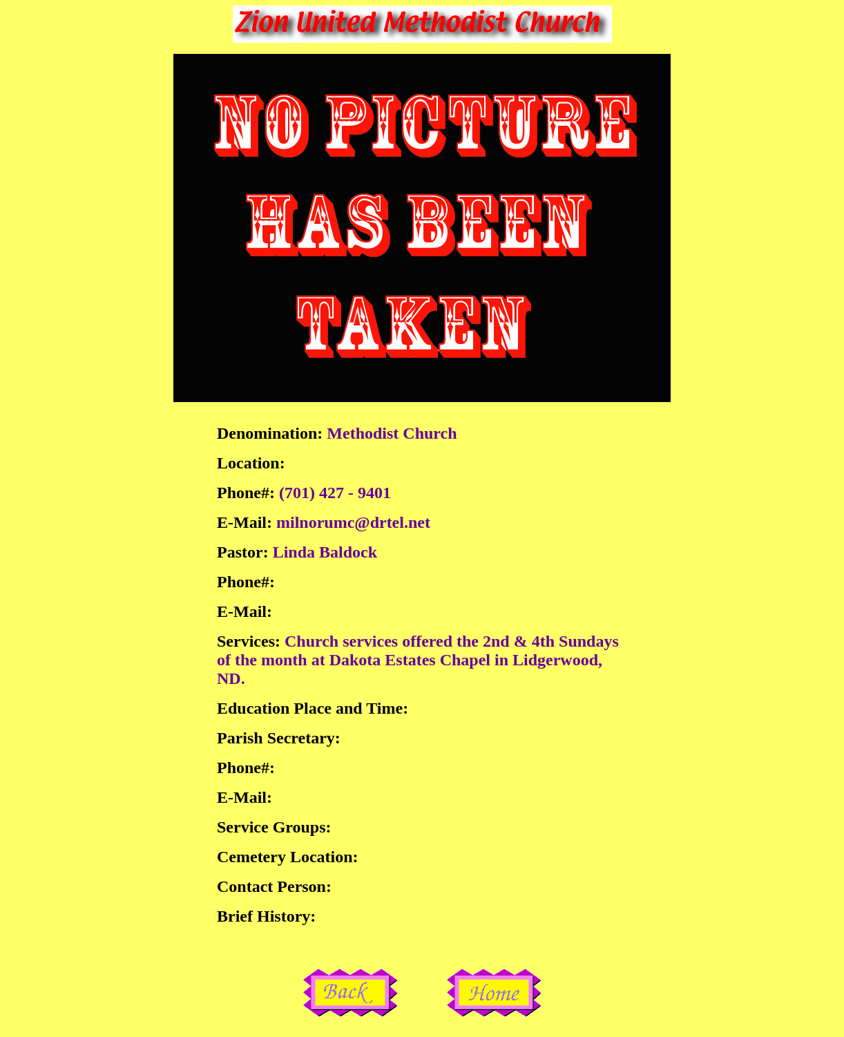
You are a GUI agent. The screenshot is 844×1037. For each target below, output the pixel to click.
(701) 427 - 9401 (335, 493)
